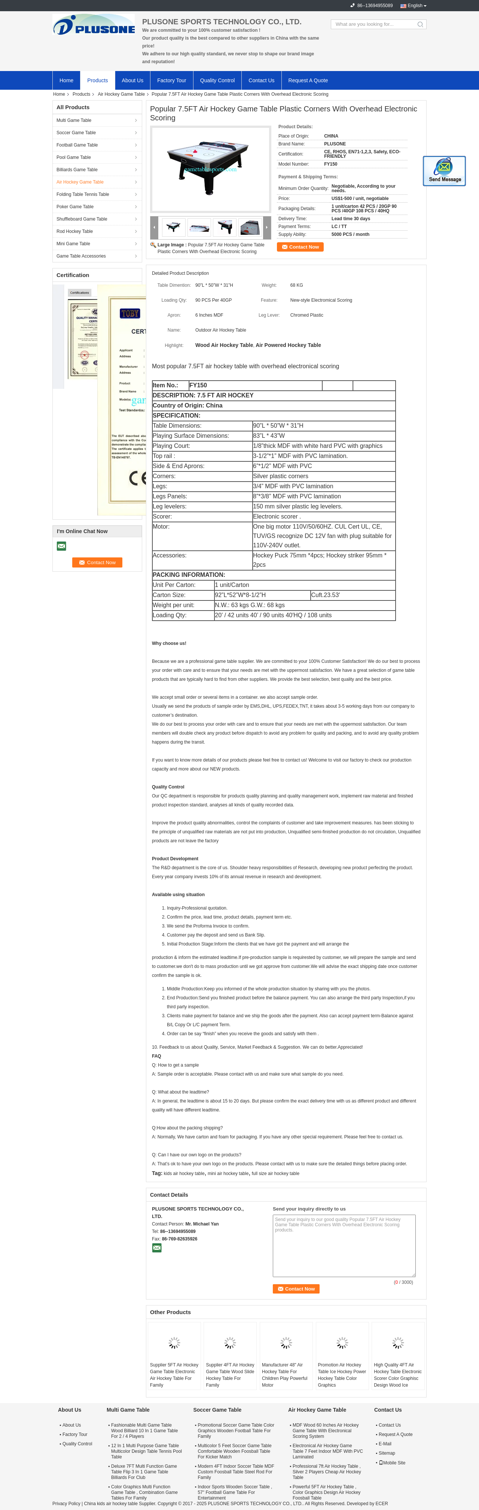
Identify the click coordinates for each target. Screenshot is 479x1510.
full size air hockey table (275, 1173)
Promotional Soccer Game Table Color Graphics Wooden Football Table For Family (236, 1431)
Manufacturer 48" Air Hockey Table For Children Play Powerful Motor (284, 1375)
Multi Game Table (74, 120)
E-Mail (385, 1443)
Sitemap (387, 1453)
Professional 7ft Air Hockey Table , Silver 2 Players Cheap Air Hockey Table (327, 1472)
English (415, 5)
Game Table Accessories (81, 256)
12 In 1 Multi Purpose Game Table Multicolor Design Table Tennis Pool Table (146, 1451)
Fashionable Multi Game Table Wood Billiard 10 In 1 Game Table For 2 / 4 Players (144, 1431)
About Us (133, 80)
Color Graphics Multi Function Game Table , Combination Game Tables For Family (144, 1492)
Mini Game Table (73, 243)
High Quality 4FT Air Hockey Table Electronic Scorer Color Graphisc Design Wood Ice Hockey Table (398, 1378)
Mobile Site (392, 1463)
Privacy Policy (66, 1503)
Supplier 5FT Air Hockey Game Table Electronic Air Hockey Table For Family (174, 1375)
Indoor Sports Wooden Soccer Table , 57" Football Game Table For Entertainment (235, 1492)
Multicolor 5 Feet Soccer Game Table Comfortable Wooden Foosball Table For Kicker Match (234, 1451)
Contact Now (304, 247)
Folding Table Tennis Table (83, 194)
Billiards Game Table (77, 169)
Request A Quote (308, 80)
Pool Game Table (74, 157)
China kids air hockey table (110, 1503)
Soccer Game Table (76, 132)
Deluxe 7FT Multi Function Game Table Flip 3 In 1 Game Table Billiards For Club (144, 1472)
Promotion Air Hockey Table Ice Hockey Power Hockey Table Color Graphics (342, 1375)
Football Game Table (77, 145)
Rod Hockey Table (75, 231)
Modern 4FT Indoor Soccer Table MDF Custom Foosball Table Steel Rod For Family (236, 1472)
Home (66, 80)
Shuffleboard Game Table (82, 219)
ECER (381, 1503)
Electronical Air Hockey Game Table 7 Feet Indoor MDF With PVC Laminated (328, 1451)
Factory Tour (171, 80)
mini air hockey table (228, 1173)
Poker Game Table (75, 206)
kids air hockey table (184, 1173)
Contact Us (261, 80)
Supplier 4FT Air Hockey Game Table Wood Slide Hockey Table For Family (230, 1375)
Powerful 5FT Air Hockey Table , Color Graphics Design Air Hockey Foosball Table (326, 1492)
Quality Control (217, 80)
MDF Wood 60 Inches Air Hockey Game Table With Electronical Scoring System (326, 1431)
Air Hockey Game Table (121, 94)
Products (97, 80)
